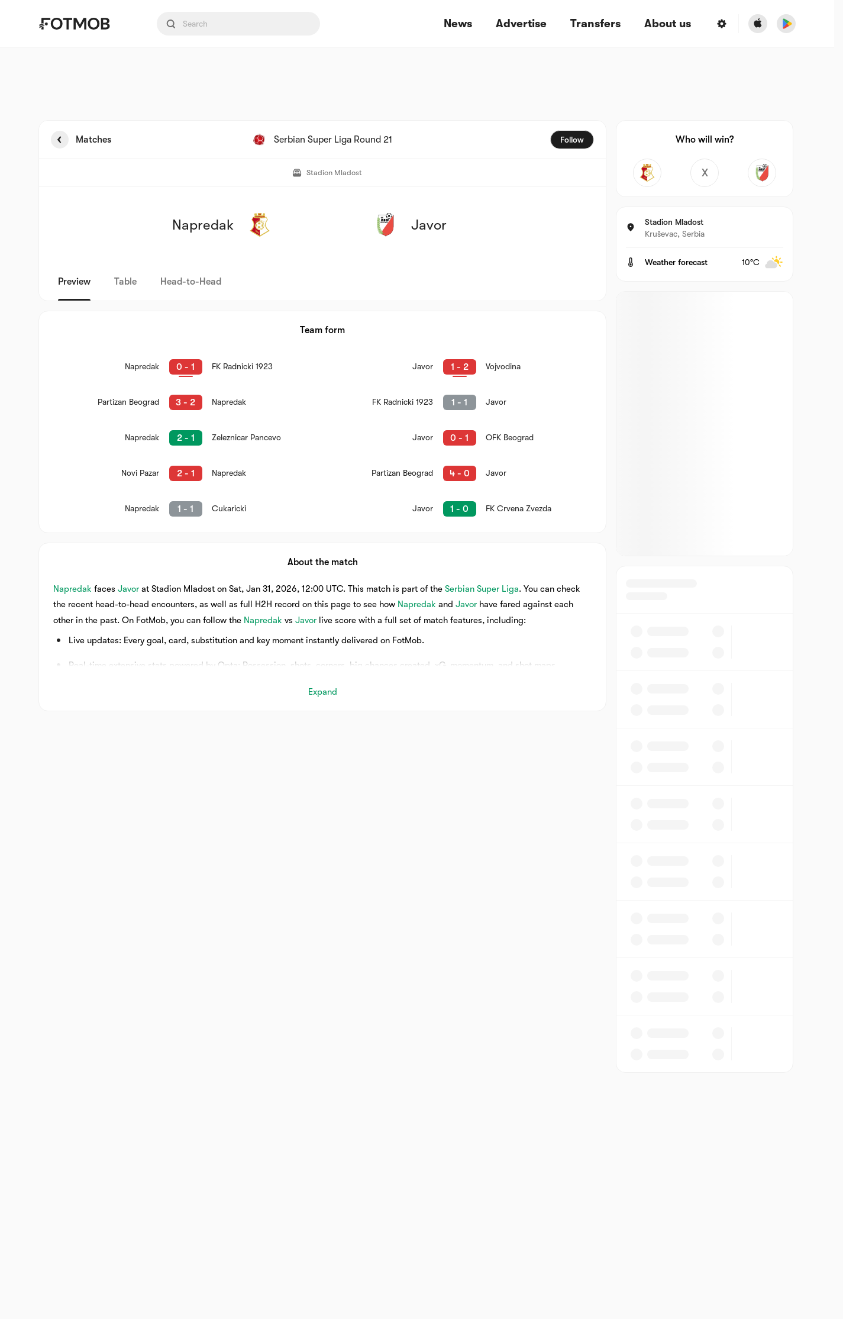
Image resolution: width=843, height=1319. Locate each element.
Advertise (521, 24)
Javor (128, 588)
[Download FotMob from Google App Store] (786, 23)
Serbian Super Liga (482, 588)
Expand (322, 691)
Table (125, 281)
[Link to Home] (82, 24)
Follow (572, 139)
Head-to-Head (190, 281)
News (458, 24)
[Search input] (238, 24)
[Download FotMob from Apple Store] (757, 23)
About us (667, 24)
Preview (74, 281)
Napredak (72, 588)
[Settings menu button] (722, 24)
